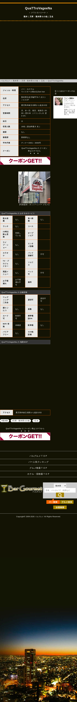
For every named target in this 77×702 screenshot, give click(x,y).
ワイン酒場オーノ (69, 99)
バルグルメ (5, 81)
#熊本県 (4, 421)
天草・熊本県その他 (29, 81)
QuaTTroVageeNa (55, 81)
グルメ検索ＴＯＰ (38, 468)
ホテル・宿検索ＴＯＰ (38, 474)
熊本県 (15, 81)
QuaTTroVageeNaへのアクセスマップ (25, 376)
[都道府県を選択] (60, 485)
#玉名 (36, 421)
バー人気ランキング (38, 462)
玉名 (43, 81)
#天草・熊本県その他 (21, 421)
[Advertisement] (25, 51)
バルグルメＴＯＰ (38, 456)
